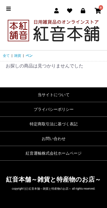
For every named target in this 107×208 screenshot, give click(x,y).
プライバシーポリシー (54, 109)
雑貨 (17, 56)
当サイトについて (54, 94)
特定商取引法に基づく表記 (54, 124)
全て (6, 56)
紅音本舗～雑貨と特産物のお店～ (53, 179)
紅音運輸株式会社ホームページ (54, 153)
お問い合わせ (54, 138)
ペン (29, 56)
